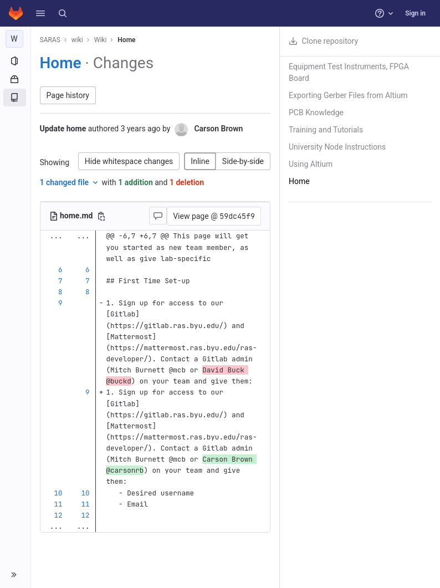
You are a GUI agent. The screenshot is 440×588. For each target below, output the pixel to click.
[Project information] (15, 61)
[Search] (62, 13)
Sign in (415, 13)
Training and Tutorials (326, 129)
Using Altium (310, 164)
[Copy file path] (101, 216)
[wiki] (15, 39)
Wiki (100, 40)
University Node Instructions (337, 146)
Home (127, 40)
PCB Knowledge (316, 112)
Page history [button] (68, 95)
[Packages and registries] (15, 79)
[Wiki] (15, 97)
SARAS (50, 40)
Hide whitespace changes (129, 161)
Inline (200, 161)
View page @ (214, 216)
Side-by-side (243, 161)
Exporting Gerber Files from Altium (348, 95)
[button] (40, 13)
